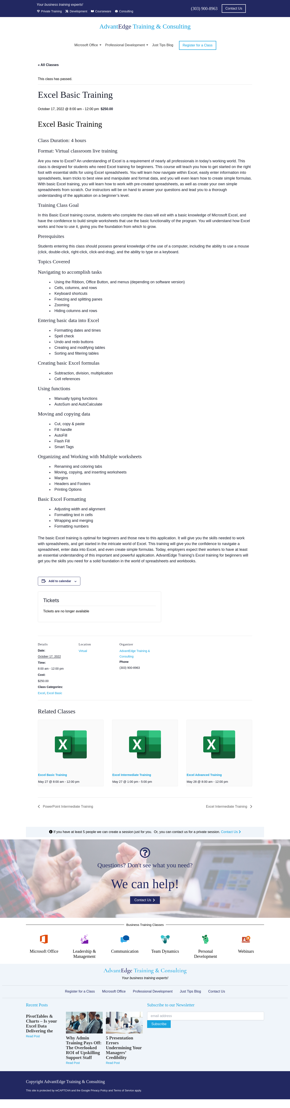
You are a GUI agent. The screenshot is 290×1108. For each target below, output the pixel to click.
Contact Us (231, 832)
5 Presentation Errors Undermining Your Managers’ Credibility (124, 1048)
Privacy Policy (99, 1090)
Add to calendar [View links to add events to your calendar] (60, 581)
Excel (41, 693)
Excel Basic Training (52, 775)
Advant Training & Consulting (144, 26)
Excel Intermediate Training (131, 775)
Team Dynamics (165, 951)
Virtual (83, 651)
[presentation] (70, 744)
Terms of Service (124, 1090)
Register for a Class (80, 991)
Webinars (246, 951)
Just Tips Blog (162, 45)
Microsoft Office (87, 45)
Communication (125, 951)
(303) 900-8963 (204, 8)
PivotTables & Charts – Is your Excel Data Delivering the (41, 1023)
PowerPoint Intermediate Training (67, 806)
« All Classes (48, 65)
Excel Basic (54, 693)
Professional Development (125, 45)
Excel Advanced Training (204, 775)
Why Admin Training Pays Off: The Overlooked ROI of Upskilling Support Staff (84, 1048)
